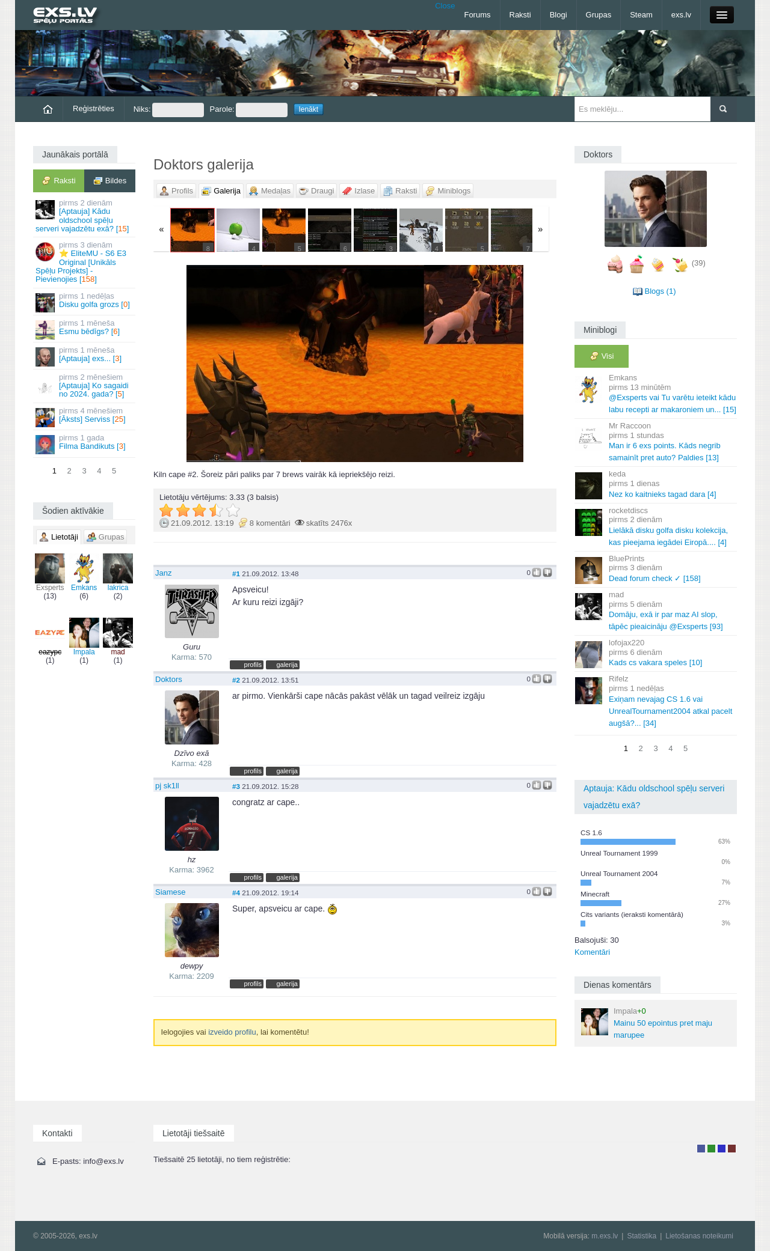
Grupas (599, 14)
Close (445, 5)
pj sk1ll (167, 785)
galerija (287, 664)
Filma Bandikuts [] (85, 443)
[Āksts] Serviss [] (85, 416)
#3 (236, 786)
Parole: (249, 110)
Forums (477, 14)
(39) (699, 262)
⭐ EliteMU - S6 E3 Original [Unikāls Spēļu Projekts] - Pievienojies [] (85, 262)
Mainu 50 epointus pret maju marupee (646, 1022)
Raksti (520, 14)
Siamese (170, 891)
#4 (236, 892)
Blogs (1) (660, 291)
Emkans (84, 572)
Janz (163, 572)
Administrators (731, 1148)
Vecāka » (490, 363)
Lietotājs (701, 1148)
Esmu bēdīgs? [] (85, 328)
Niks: (169, 110)
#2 (236, 680)
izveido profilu (232, 1031)
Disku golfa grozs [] (85, 301)
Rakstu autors (711, 1148)
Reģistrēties (93, 108)
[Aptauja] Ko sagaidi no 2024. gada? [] (85, 386)
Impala (84, 637)
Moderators (721, 1148)
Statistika (641, 1236)
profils (253, 664)
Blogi (558, 14)
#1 (236, 573)
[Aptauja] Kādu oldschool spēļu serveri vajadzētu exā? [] (85, 215)
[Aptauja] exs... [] (85, 356)
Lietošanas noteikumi (699, 1236)
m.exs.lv (604, 1236)
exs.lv (681, 14)
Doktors (168, 679)
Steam (641, 14)
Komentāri (592, 952)
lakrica (118, 572)
